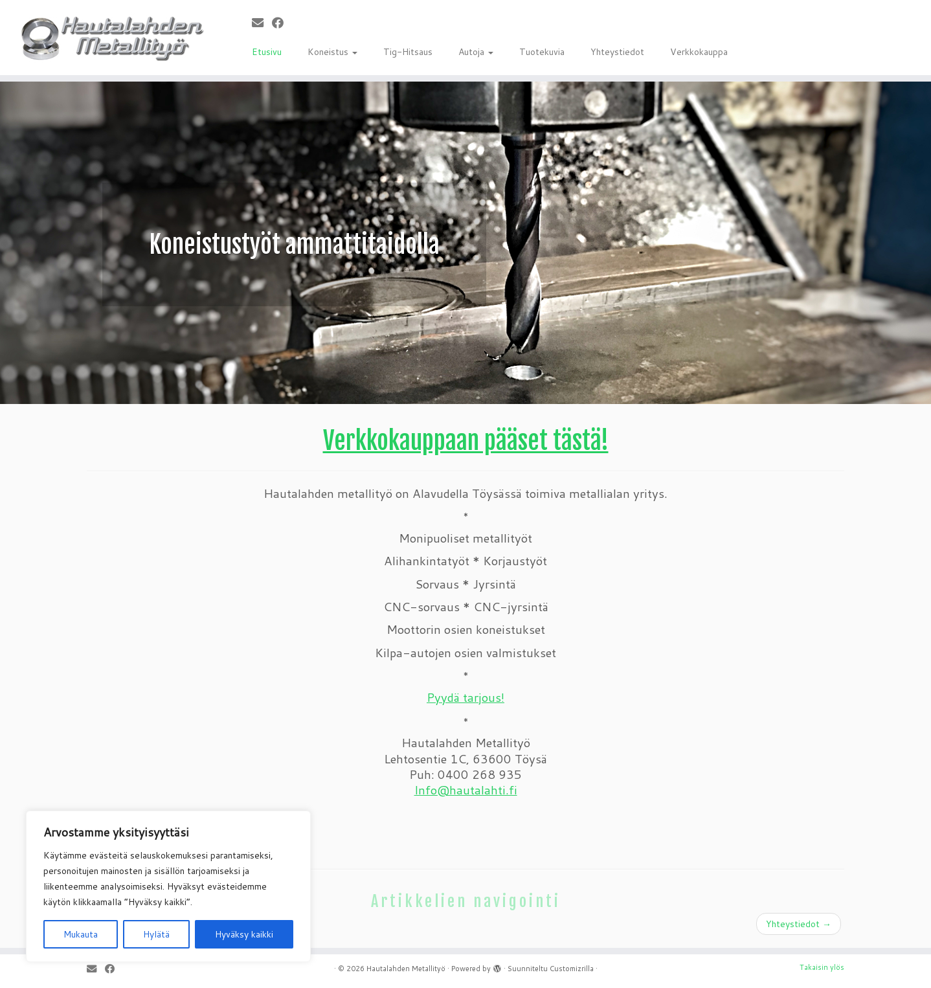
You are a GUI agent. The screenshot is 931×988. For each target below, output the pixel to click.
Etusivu (267, 51)
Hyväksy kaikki (244, 934)
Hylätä (156, 934)
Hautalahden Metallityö (405, 968)
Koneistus (332, 51)
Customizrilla (572, 968)
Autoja (475, 51)
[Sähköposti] (262, 22)
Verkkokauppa (699, 51)
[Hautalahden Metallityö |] (107, 37)
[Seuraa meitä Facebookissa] (282, 22)
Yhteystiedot (617, 51)
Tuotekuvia (542, 51)
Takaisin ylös (822, 967)
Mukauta (80, 934)
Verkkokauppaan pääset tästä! (466, 440)
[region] (168, 886)
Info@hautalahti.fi (465, 789)
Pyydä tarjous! (465, 697)
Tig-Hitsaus (407, 51)
